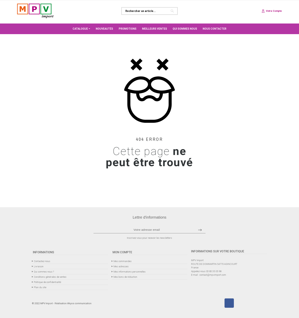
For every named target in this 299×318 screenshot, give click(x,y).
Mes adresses (121, 266)
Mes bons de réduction (125, 276)
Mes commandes (122, 261)
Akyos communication (79, 303)
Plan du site (40, 287)
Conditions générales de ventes (50, 276)
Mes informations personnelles (129, 271)
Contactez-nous (42, 261)
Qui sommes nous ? (44, 271)
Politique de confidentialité (47, 282)
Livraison (38, 266)
